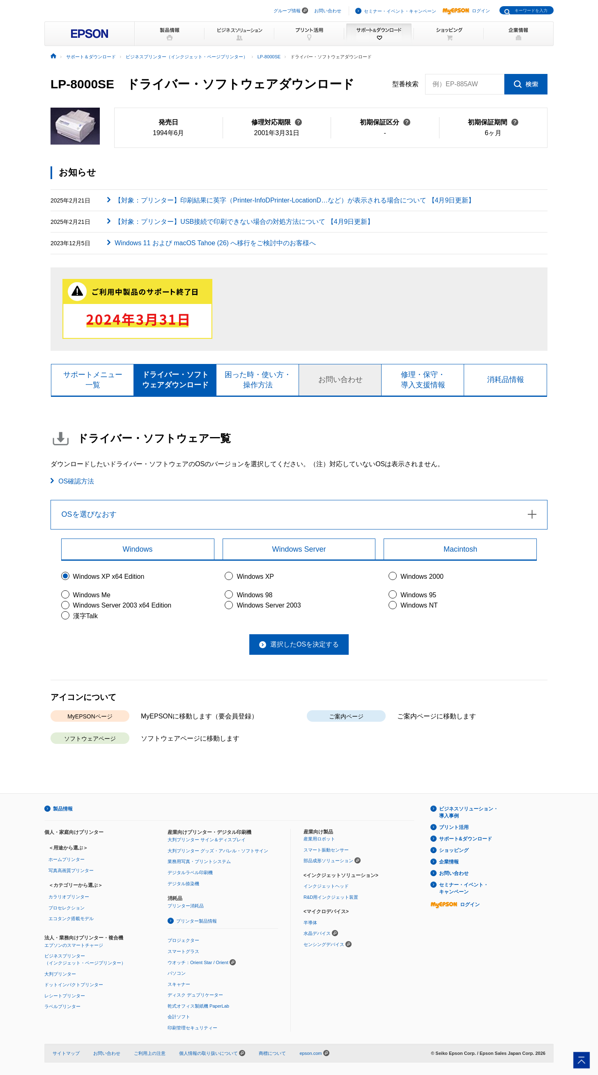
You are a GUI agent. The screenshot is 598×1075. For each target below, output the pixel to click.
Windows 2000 (422, 576)
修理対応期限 (276, 122)
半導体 (310, 922)
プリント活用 (454, 827)
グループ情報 (287, 10)
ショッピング (454, 850)
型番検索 (405, 84)
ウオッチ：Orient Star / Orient (198, 962)
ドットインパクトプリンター (73, 984)
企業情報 (449, 862)
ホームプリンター (66, 859)
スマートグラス (183, 951)
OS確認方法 (76, 481)
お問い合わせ (327, 10)
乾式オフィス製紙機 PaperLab (198, 1006)
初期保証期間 (493, 122)
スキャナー (179, 984)
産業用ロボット (319, 838)
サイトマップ (66, 1053)
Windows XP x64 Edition (109, 576)
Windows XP (255, 576)
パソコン (177, 973)
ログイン (466, 10)
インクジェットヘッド (326, 886)
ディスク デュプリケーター (195, 994)
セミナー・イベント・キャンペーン (400, 11)
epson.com (310, 1053)
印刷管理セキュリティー (192, 1027)
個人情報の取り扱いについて (212, 1053)
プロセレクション (66, 907)
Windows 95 (418, 595)
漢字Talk (85, 615)
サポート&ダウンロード (465, 839)
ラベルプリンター (62, 1006)
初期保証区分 (385, 122)
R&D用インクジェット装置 (331, 897)
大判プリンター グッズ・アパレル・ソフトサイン (218, 850)
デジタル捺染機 (183, 883)
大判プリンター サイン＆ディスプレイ (207, 839)
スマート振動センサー (326, 849)
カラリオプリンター (68, 896)
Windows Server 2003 (269, 605)
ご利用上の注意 (150, 1053)
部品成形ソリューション (328, 860)
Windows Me (92, 595)
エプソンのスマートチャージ (73, 945)
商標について (272, 1053)
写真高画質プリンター (71, 870)
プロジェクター (183, 940)
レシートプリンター (64, 995)
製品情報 (63, 809)
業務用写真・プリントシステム (199, 861)
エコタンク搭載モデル (71, 918)
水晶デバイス (317, 933)
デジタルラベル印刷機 (190, 872)
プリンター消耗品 (186, 905)
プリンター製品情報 (196, 920)
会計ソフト (179, 1017)
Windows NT (419, 605)
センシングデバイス (324, 944)
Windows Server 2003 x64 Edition (122, 605)
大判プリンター (60, 973)
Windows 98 (254, 595)
